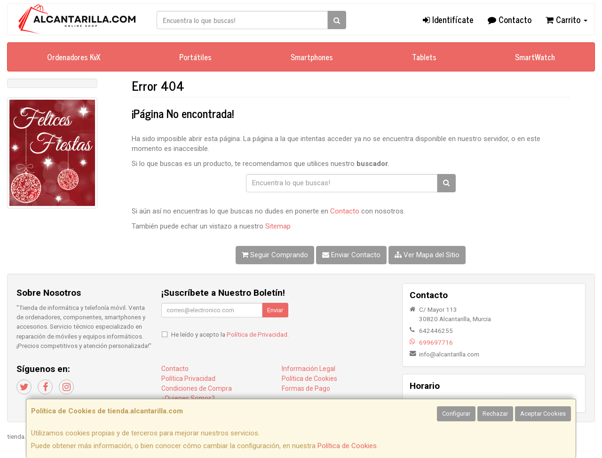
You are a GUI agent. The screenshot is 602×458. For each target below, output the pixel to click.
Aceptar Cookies (543, 413)
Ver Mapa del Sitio (427, 255)
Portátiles (195, 57)
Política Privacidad (188, 378)
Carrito (566, 19)
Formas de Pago (306, 388)
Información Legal (308, 368)
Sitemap (278, 226)
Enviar (275, 310)
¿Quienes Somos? (188, 398)
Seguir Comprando (275, 255)
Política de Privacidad (257, 334)
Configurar (456, 413)
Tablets (424, 57)
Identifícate (448, 19)
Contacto (509, 19)
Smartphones (312, 57)
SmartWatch (535, 57)
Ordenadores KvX (74, 57)
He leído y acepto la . (230, 334)
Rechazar (495, 413)
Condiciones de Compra (196, 388)
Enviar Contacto (351, 255)
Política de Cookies (347, 446)
